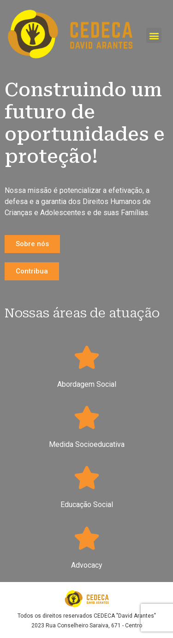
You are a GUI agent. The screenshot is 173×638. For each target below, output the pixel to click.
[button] (153, 35)
